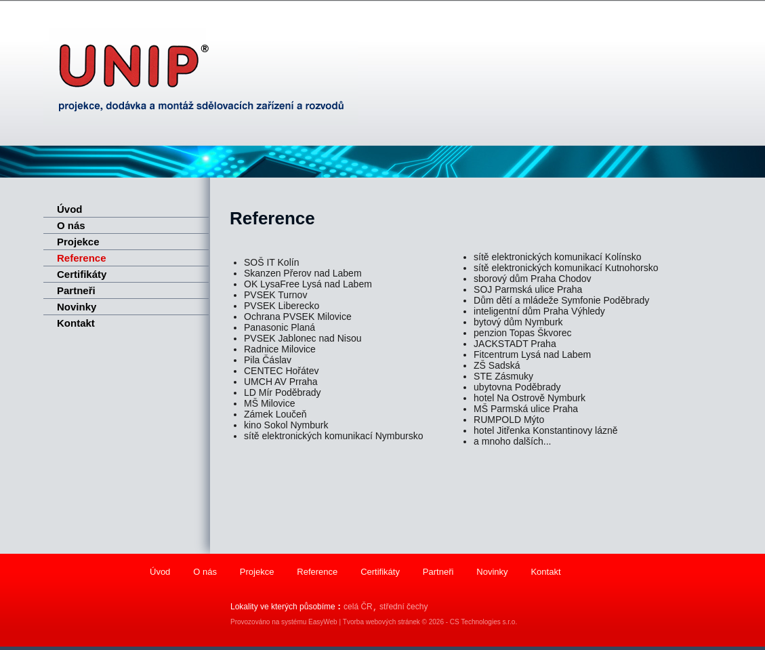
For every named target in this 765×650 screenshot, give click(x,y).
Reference (81, 258)
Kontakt (76, 323)
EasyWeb (322, 622)
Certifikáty (81, 274)
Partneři (76, 290)
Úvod (70, 209)
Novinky (76, 306)
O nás (71, 225)
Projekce (78, 241)
